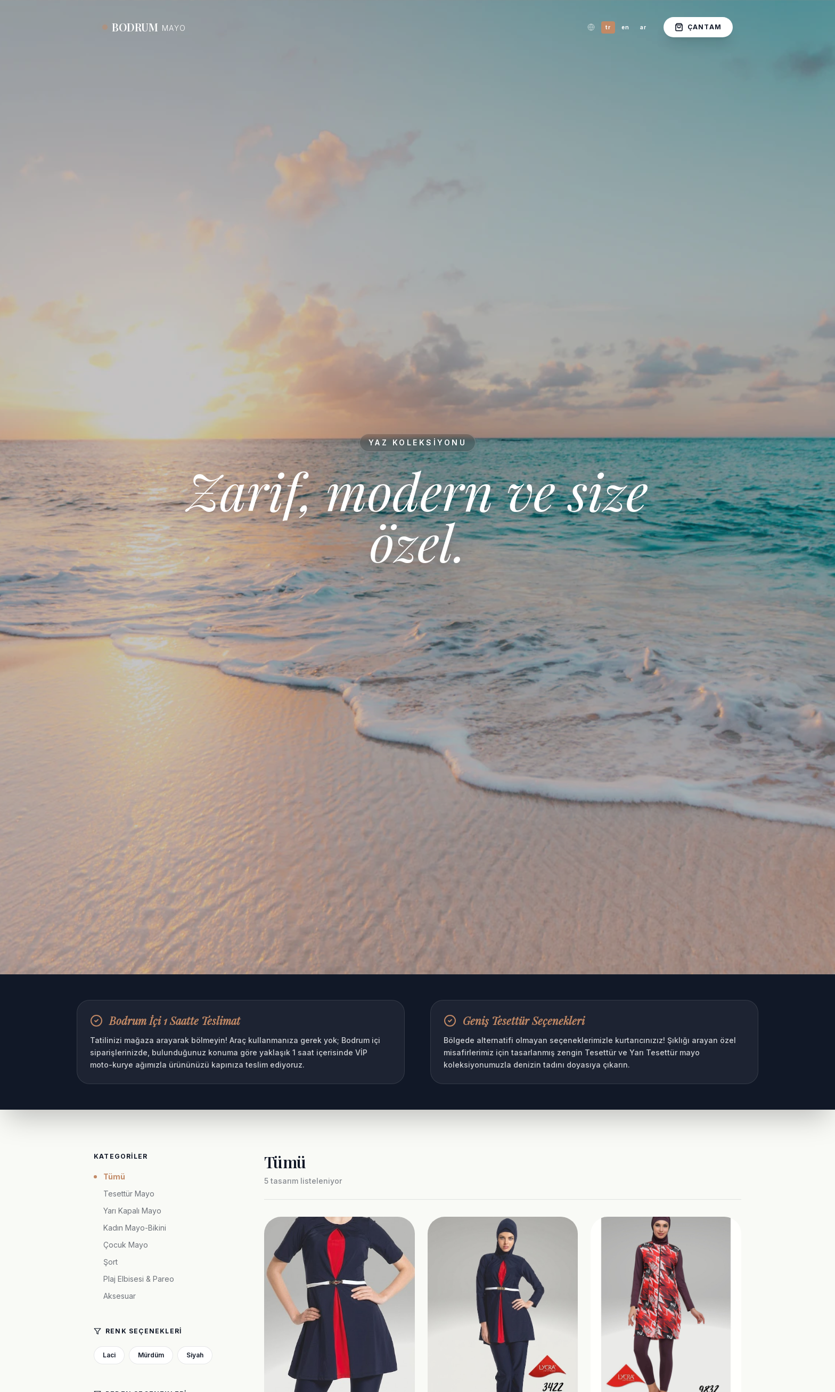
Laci (109, 1355)
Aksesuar (119, 1295)
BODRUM (144, 27)
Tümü (109, 1176)
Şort (110, 1261)
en (625, 27)
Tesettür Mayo (128, 1193)
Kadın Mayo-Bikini (134, 1227)
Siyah (194, 1355)
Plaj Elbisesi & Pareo (138, 1278)
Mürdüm (151, 1355)
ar (643, 27)
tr (608, 27)
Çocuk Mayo (125, 1244)
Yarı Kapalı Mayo (132, 1210)
